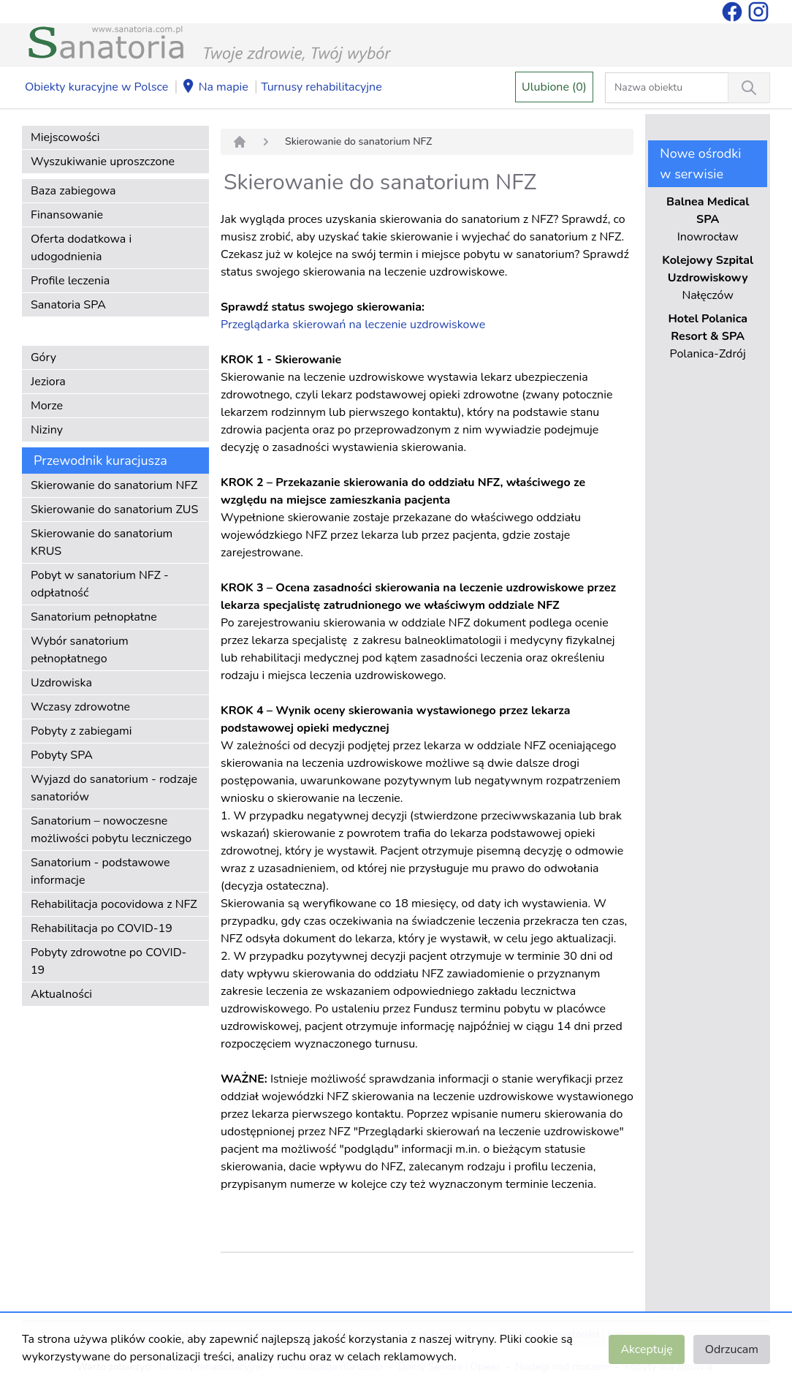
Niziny (47, 430)
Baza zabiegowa (73, 191)
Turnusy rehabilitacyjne (321, 87)
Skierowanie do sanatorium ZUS (114, 509)
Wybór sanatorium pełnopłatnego (80, 650)
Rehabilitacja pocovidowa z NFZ (114, 904)
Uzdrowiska (61, 683)
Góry (43, 357)
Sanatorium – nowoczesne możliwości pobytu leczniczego (111, 830)
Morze (47, 406)
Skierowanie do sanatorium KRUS (101, 542)
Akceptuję (646, 1349)
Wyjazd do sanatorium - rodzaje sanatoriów (114, 788)
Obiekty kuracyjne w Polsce (96, 87)
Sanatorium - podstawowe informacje (100, 871)
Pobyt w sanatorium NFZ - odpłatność (100, 584)
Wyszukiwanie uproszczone (103, 162)
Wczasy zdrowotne (80, 707)
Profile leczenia (70, 281)
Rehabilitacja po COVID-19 (101, 928)
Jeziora (48, 382)
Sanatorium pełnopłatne (94, 617)
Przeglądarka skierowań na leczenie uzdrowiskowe (353, 325)
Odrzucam (731, 1349)
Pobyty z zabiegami (81, 731)
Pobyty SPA (62, 755)
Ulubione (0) (554, 87)
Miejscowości (65, 137)
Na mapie (214, 87)
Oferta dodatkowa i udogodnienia (81, 248)
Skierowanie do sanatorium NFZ (114, 485)
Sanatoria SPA (68, 305)
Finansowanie (67, 215)
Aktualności (61, 994)
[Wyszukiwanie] (749, 87)
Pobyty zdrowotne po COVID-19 (108, 961)
